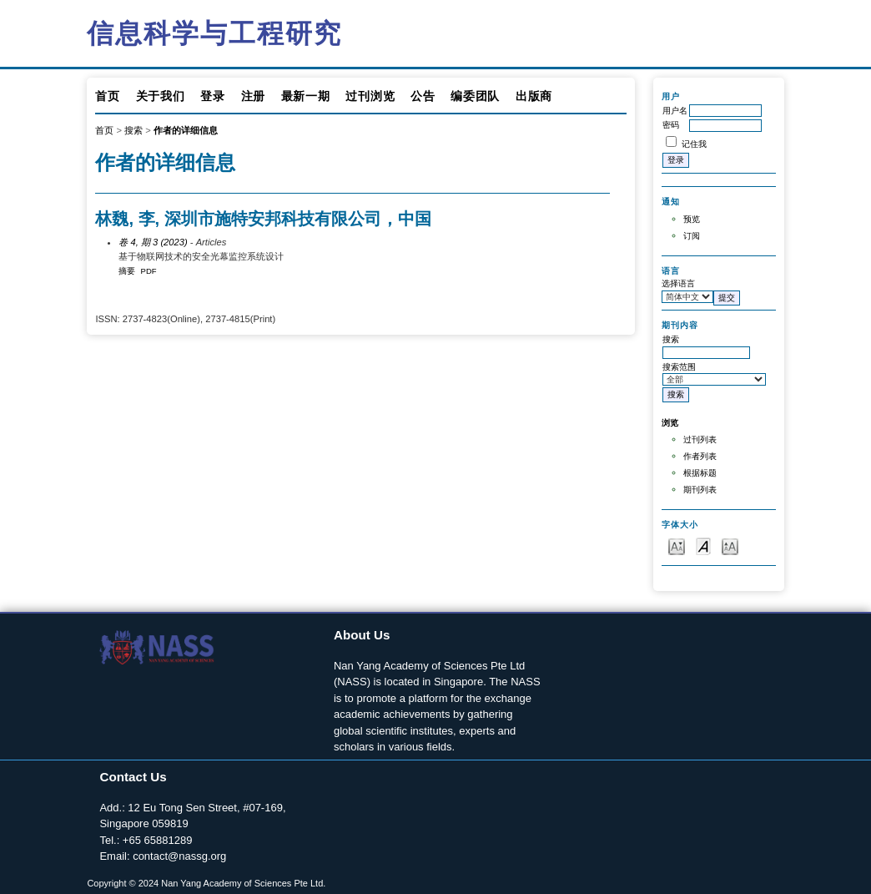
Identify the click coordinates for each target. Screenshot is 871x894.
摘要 (126, 270)
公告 (422, 96)
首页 (107, 96)
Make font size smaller (676, 545)
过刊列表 (700, 439)
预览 (691, 219)
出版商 (534, 96)
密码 (670, 124)
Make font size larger (730, 545)
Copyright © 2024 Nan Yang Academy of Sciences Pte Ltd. (206, 883)
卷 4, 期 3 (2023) (152, 242)
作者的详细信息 (186, 130)
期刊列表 (700, 489)
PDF (149, 270)
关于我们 (160, 96)
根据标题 (700, 472)
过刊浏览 (370, 96)
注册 (253, 96)
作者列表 (700, 456)
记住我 (694, 144)
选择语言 (678, 283)
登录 (212, 96)
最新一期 (305, 96)
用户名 (674, 110)
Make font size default (703, 545)
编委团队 (475, 96)
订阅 (691, 235)
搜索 (133, 130)
